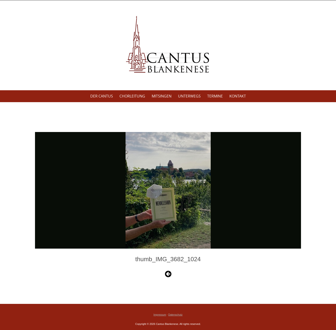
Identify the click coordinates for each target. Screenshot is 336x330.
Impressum (160, 314)
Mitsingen (162, 96)
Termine (215, 96)
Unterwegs (189, 96)
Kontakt (237, 96)
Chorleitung (132, 96)
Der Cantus (101, 96)
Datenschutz (175, 314)
